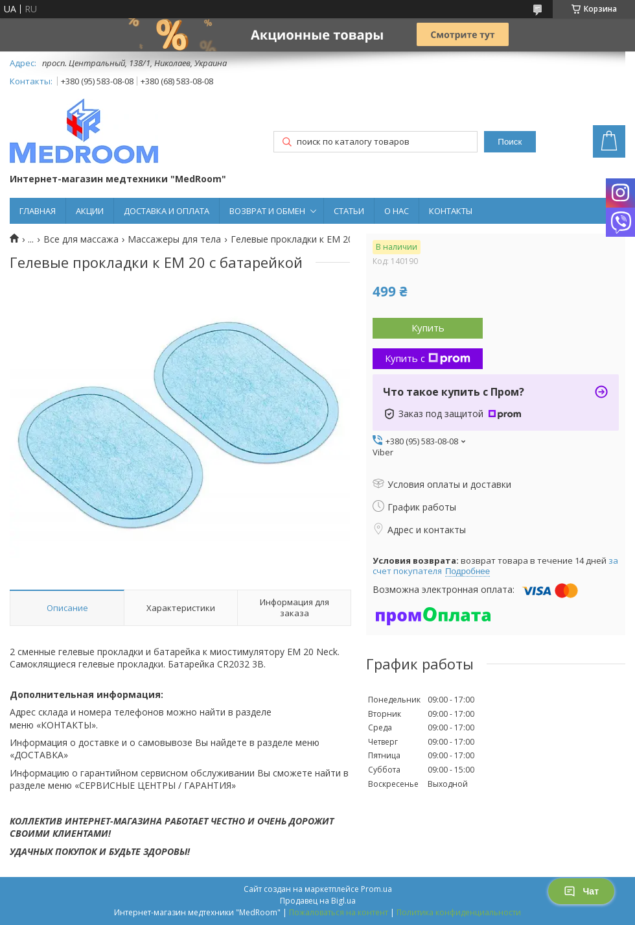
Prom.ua (376, 889)
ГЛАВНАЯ (37, 211)
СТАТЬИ (349, 211)
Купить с (427, 358)
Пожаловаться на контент (338, 912)
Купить (427, 327)
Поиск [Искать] (510, 142)
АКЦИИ (90, 211)
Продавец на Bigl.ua (318, 900)
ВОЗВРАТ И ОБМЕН (267, 211)
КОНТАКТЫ (450, 211)
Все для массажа (81, 239)
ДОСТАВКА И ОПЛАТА (166, 211)
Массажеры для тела (174, 239)
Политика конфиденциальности (459, 912)
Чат (581, 891)
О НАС (396, 211)
